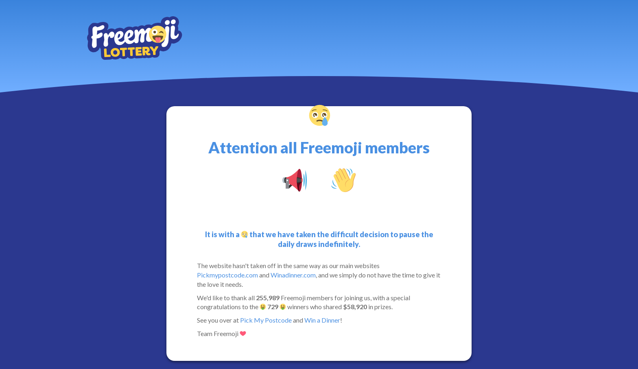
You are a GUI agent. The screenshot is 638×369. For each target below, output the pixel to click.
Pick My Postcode (266, 320)
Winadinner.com (293, 275)
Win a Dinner (322, 320)
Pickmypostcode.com (227, 275)
